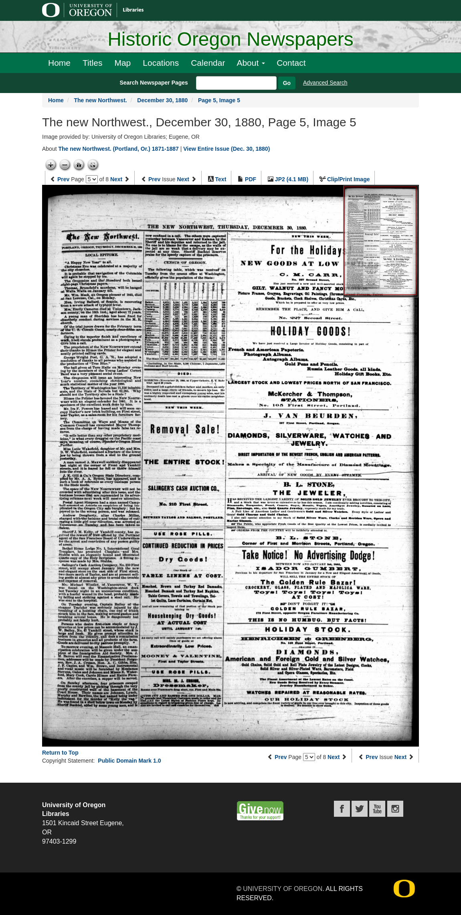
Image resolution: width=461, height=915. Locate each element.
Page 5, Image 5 (219, 100)
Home (59, 62)
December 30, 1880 (162, 100)
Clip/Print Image (348, 179)
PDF (250, 179)
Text (220, 179)
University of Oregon (282, 888)
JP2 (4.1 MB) (291, 179)
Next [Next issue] (183, 179)
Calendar (208, 62)
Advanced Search (325, 82)
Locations (161, 62)
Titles (92, 62)
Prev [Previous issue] (154, 179)
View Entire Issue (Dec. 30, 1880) (226, 149)
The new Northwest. (100, 100)
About (251, 62)
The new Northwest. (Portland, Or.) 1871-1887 (118, 149)
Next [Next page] (116, 179)
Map (122, 62)
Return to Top (60, 752)
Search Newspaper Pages (153, 82)
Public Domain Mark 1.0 (129, 760)
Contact (291, 62)
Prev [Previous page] (63, 179)
